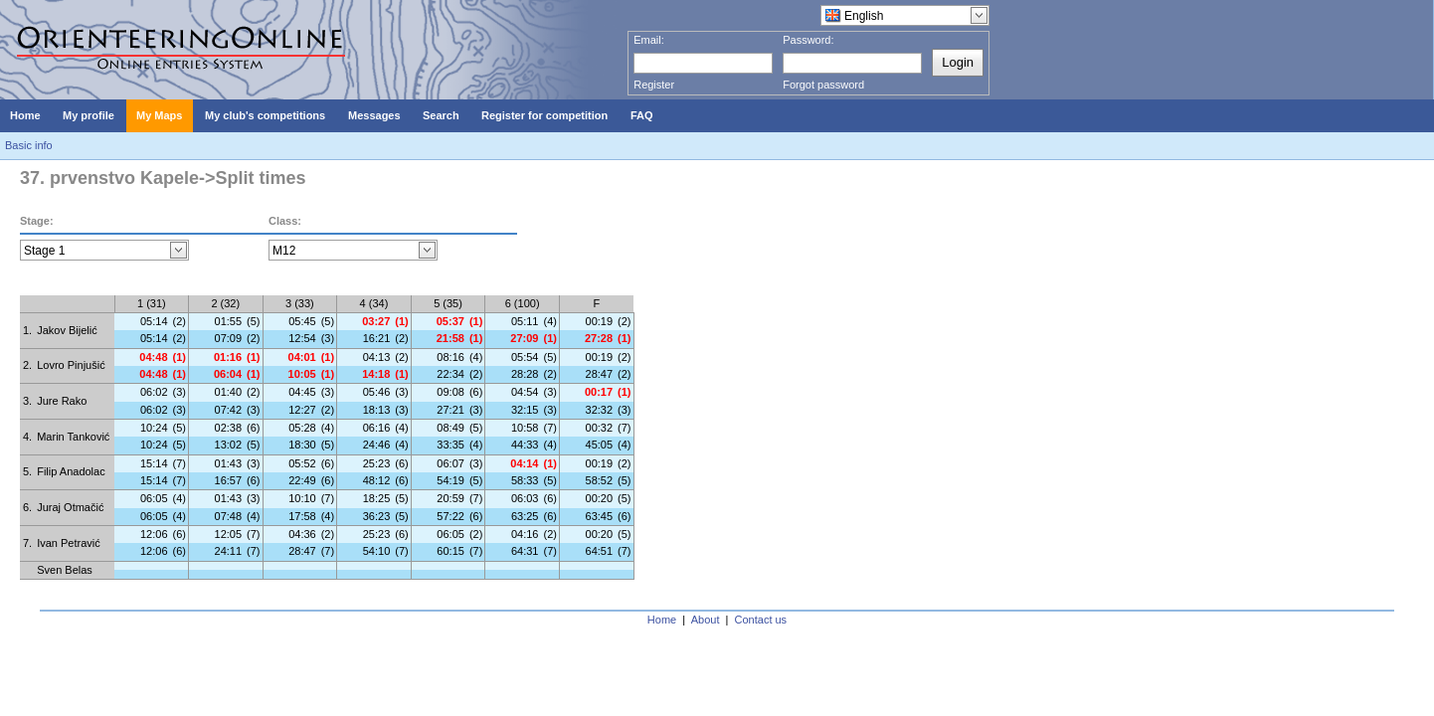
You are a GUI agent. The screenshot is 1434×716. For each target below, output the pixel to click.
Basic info (29, 145)
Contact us (761, 620)
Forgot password (823, 84)
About (705, 620)
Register (653, 84)
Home (661, 620)
